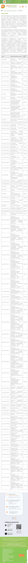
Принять (21, 555)
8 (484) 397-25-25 (14, 496)
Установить (24, 1)
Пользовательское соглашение (14, 544)
